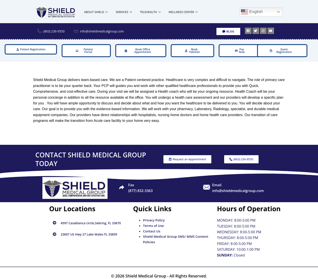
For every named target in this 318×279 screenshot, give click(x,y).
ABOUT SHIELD (96, 12)
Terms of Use (153, 221)
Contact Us (151, 226)
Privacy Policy (154, 216)
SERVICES (124, 12)
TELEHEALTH (150, 12)
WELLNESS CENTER (183, 12)
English (252, 11)
